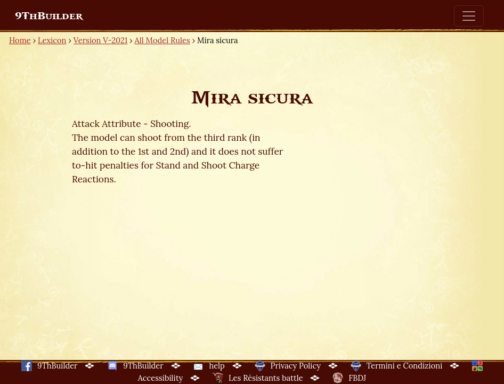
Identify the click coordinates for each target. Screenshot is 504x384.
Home (20, 40)
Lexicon (52, 40)
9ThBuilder (49, 16)
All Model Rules (162, 40)
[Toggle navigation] (469, 16)
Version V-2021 (100, 40)
